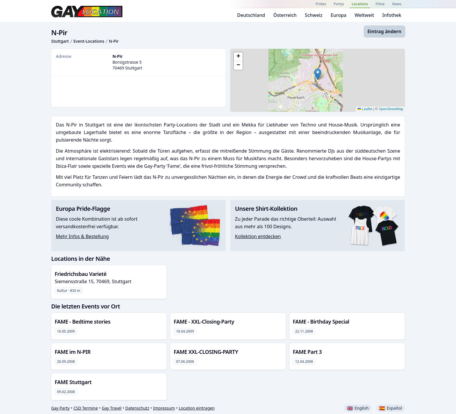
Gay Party (60, 408)
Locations (360, 3)
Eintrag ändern (384, 31)
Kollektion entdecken (258, 236)
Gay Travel (112, 408)
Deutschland (251, 15)
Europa (338, 15)
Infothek (391, 15)
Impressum (164, 408)
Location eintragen (197, 408)
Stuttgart (60, 41)
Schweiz (314, 15)
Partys (339, 3)
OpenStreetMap (391, 109)
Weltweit (364, 15)
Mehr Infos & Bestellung (82, 236)
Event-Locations (89, 41)
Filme (379, 3)
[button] (317, 74)
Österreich (285, 15)
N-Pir (114, 41)
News (396, 3)
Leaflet (364, 109)
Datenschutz (137, 408)
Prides (321, 3)
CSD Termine (85, 408)
